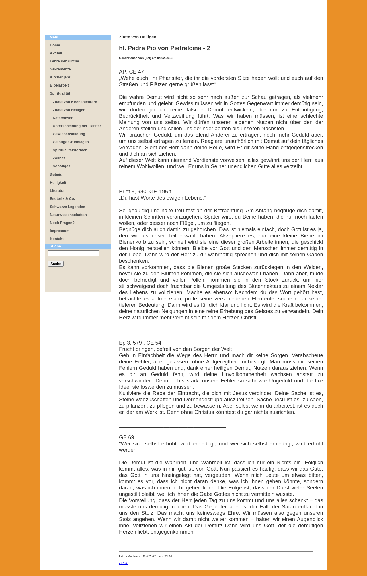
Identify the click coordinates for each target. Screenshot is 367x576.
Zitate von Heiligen (69, 110)
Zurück (123, 563)
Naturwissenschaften (68, 215)
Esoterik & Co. (62, 198)
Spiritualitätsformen (70, 150)
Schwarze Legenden (67, 207)
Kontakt (57, 239)
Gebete (56, 174)
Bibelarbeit (59, 85)
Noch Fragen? (62, 223)
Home (55, 45)
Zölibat (59, 158)
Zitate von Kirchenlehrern (75, 102)
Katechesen (63, 118)
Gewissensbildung (69, 134)
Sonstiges (61, 166)
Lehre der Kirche (64, 61)
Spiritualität (60, 93)
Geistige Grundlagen (71, 142)
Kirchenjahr (60, 77)
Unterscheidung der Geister (77, 126)
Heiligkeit (58, 182)
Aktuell (56, 53)
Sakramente (60, 69)
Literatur (57, 190)
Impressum (59, 231)
